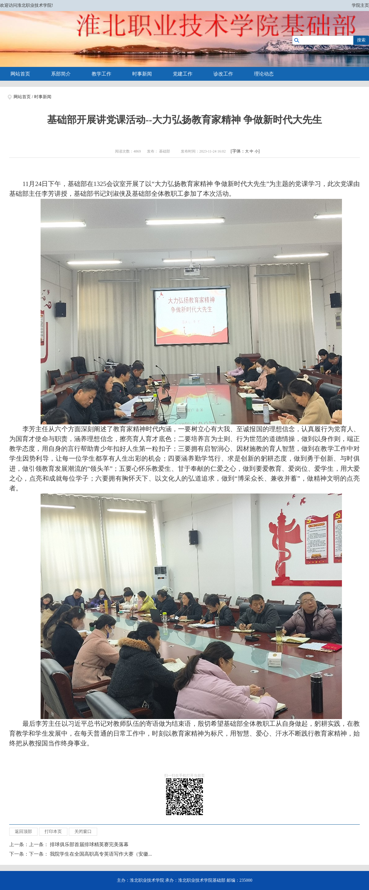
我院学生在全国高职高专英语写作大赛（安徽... (101, 854)
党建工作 (182, 73)
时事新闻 (142, 73)
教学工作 (101, 73)
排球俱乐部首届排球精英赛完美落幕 (89, 844)
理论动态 (264, 73)
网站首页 (20, 73)
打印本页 (53, 831)
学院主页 (360, 5)
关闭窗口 (83, 831)
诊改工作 (223, 73)
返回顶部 (23, 831)
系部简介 (61, 73)
